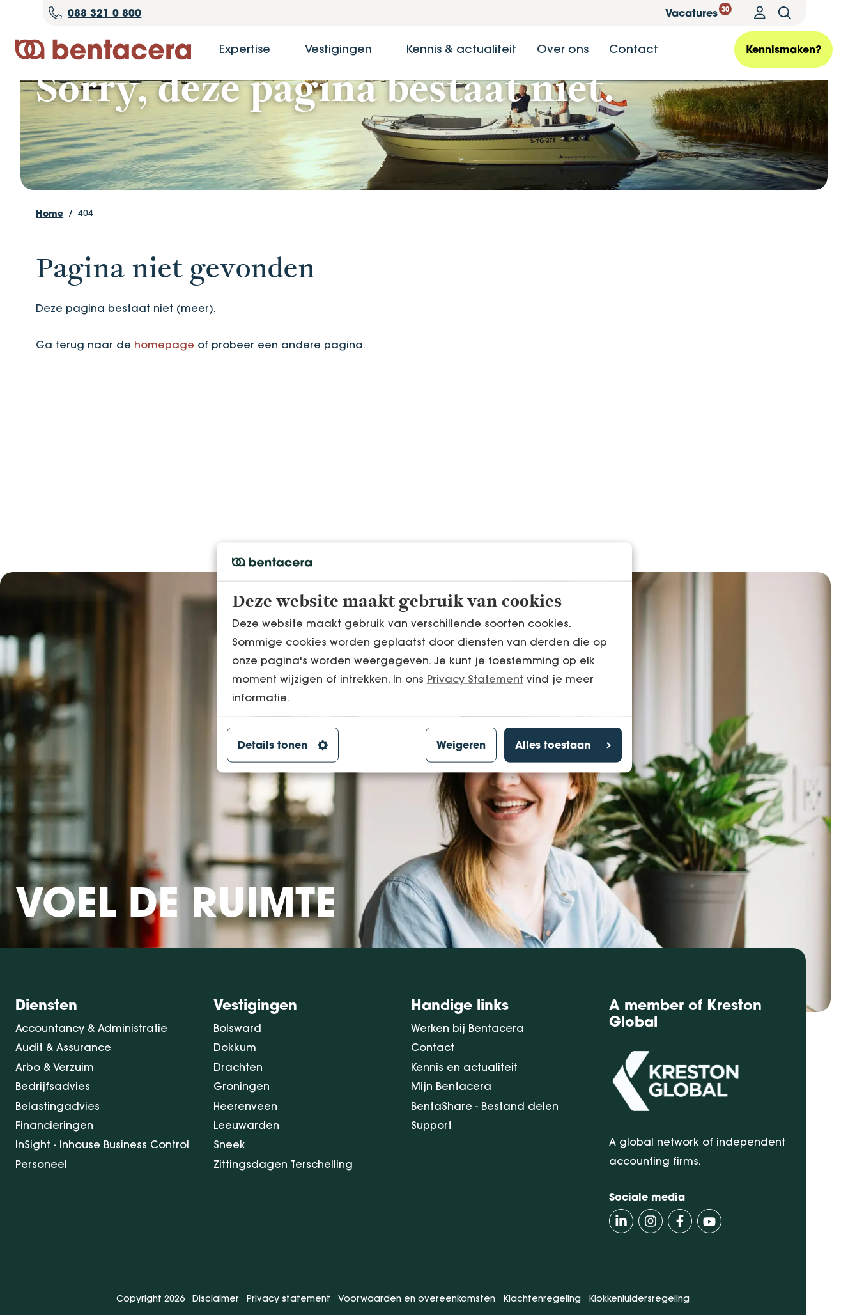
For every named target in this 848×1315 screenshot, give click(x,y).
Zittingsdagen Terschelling (283, 1164)
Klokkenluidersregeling (639, 1299)
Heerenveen (245, 1106)
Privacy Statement (475, 678)
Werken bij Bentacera (467, 1028)
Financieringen (54, 1125)
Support (431, 1125)
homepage (164, 413)
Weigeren (461, 745)
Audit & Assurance (63, 1047)
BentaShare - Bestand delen (485, 1106)
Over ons (563, 49)
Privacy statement (288, 1299)
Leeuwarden (246, 1125)
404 (85, 282)
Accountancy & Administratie (91, 1028)
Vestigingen (338, 49)
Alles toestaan (563, 745)
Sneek (229, 1145)
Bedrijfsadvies (52, 1086)
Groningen (241, 1086)
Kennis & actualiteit (461, 49)
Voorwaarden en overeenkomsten (416, 1299)
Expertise (244, 49)
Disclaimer (215, 1299)
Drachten (238, 1067)
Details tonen (283, 745)
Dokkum (234, 1047)
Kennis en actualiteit (464, 1067)
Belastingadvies (57, 1106)
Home (49, 282)
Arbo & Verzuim (54, 1067)
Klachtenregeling (542, 1299)
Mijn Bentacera (451, 1086)
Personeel (41, 1164)
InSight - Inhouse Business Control (102, 1145)
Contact (633, 49)
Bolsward (237, 1028)
